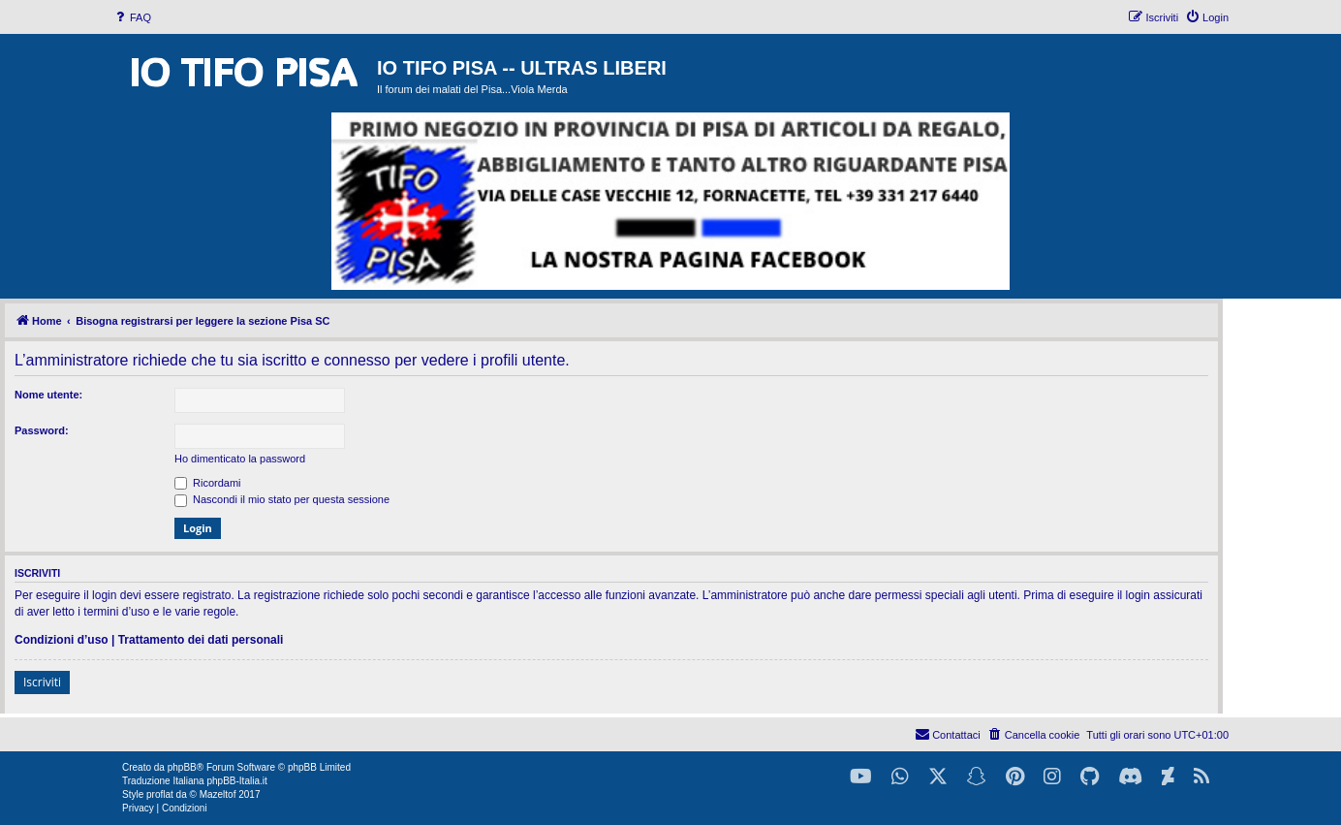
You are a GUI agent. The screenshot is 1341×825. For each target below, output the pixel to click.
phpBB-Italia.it (236, 781)
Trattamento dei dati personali (201, 640)
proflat (159, 794)
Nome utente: (48, 394)
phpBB (182, 767)
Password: (42, 430)
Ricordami (207, 483)
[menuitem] (131, 17)
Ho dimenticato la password (239, 458)
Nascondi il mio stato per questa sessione (282, 499)
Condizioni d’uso (62, 640)
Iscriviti (42, 682)
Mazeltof (218, 794)
